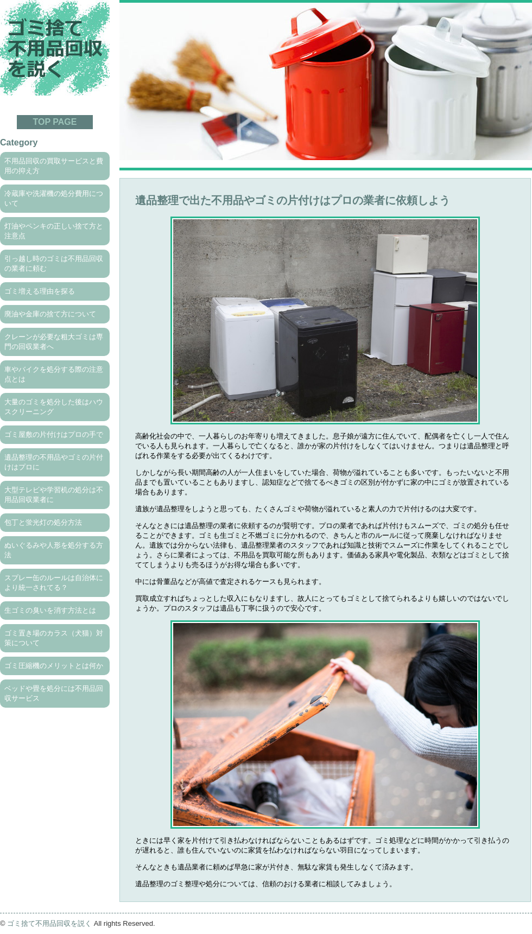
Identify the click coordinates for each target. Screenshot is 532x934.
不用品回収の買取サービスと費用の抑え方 (53, 166)
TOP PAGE (55, 121)
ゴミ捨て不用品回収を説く (49, 923)
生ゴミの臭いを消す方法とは (50, 610)
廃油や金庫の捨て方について (50, 314)
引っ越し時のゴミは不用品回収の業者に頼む (53, 263)
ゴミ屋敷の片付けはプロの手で (53, 434)
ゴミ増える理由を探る (39, 291)
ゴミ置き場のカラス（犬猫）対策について (53, 638)
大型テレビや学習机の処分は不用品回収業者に (53, 495)
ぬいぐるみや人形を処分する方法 (53, 550)
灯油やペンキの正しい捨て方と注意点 (53, 231)
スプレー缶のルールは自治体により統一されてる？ (53, 583)
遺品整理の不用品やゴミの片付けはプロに (53, 462)
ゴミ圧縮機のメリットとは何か (53, 666)
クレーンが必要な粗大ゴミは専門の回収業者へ (53, 342)
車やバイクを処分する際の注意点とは (53, 374)
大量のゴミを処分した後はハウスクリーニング (53, 407)
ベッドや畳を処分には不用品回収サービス (53, 693)
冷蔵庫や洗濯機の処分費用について (53, 198)
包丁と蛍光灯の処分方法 (43, 522)
